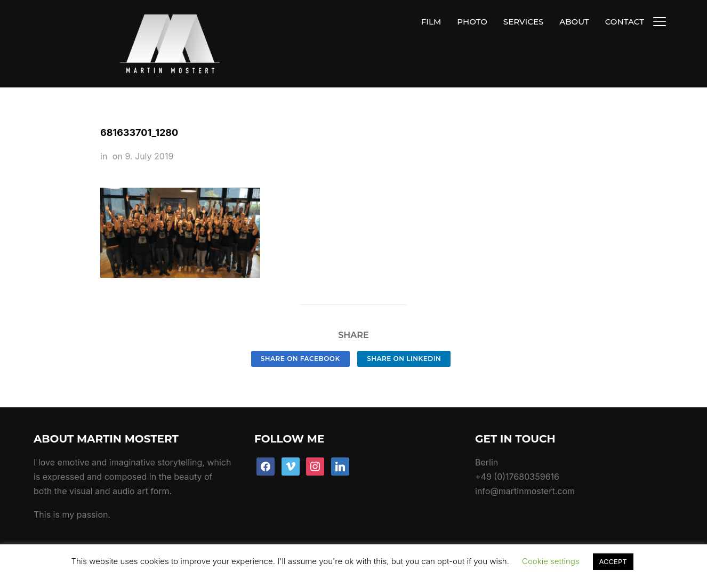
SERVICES (523, 22)
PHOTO (472, 22)
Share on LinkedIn (404, 333)
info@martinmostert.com (525, 466)
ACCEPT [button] (613, 561)
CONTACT (624, 22)
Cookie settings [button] (551, 561)
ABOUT (574, 22)
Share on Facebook (300, 333)
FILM (431, 22)
